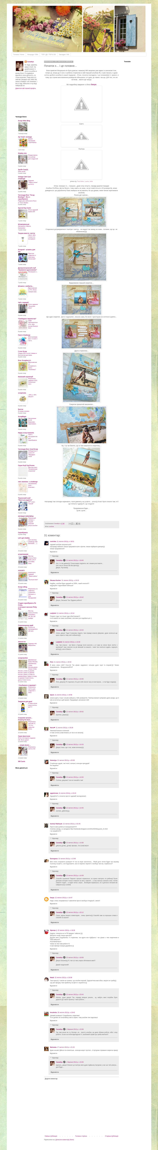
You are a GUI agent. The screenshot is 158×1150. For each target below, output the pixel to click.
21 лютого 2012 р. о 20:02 (74, 712)
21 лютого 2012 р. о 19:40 (74, 560)
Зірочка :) (53, 930)
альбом (51, 526)
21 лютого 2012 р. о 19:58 (63, 695)
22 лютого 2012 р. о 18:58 (74, 957)
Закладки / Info (64, 54)
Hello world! (21, 171)
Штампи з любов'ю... (25, 286)
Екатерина (54, 859)
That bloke (80, 181)
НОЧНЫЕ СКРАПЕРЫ (26, 516)
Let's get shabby (24, 538)
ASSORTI (21, 570)
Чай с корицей (23, 302)
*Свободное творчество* (27, 319)
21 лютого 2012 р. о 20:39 (66, 760)
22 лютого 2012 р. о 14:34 (74, 777)
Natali (52, 977)
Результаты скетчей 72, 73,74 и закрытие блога (32, 725)
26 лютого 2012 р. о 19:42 (66, 1012)
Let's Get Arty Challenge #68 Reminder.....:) (32, 541)
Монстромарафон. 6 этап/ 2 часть (32, 338)
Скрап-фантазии (24, 736)
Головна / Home (18, 54)
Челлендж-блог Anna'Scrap (28, 449)
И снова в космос (23, 411)
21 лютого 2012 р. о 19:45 (74, 679)
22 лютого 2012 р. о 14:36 (74, 843)
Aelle (91, 181)
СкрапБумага (23, 532)
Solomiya (53, 760)
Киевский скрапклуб (25, 377)
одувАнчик (54, 793)
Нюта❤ (52, 728)
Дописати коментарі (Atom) (64, 1140)
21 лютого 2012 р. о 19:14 (65, 613)
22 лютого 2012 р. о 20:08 (63, 977)
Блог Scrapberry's (24, 360)
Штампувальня (23, 224)
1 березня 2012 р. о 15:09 (74, 1062)
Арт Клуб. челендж (25, 137)
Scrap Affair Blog (24, 121)
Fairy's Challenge (24, 335)
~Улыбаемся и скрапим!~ (27, 685)
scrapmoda (22, 393)
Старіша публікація (111, 1136)
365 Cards (21, 761)
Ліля (51, 662)
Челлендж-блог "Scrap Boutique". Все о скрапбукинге (26, 197)
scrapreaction (23, 658)
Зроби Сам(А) (23, 169)
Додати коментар (51, 1079)
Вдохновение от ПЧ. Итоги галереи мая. (32, 289)
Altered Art (22, 642)
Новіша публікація (51, 1136)
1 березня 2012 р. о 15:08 (74, 1029)
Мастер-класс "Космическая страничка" (32, 469)
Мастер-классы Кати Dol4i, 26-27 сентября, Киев (32, 559)
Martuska (53, 1047)
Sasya (93, 84)
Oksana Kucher (55, 580)
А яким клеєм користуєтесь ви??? (32, 705)
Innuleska (53, 1012)
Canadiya (57, 523)
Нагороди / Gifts (32, 54)
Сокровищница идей (25, 625)
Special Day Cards (24, 208)
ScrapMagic (22, 416)
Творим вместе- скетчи (26, 233)
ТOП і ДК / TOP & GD (48, 54)
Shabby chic (22, 153)
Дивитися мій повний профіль (25, 88)
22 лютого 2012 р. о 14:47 (63, 898)
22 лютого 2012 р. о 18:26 (66, 930)
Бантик (20, 409)
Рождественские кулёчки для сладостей (33, 157)
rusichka (53, 541)
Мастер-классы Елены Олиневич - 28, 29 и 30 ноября (33, 614)
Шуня (52, 695)
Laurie (87, 181)
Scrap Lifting (22, 587)
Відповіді (55, 556)
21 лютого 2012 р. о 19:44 (74, 630)
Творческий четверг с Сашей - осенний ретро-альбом (32, 521)
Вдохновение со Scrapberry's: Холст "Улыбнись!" (32, 365)
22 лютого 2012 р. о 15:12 (74, 912)
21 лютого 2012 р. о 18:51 (65, 541)
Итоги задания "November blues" (33, 306)
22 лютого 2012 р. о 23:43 (74, 994)
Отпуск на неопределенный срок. (33, 629)
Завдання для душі (25, 701)
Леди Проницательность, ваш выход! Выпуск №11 (33, 324)
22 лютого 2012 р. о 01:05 (71, 824)
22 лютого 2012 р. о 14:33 (74, 744)
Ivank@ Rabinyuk (56, 824)
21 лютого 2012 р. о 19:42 (74, 597)
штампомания (23, 554)
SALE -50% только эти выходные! (32, 237)
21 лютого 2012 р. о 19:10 (70, 580)
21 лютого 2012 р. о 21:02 (71, 642)
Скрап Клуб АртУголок (26, 465)
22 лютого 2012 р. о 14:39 (74, 875)
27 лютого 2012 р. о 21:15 (66, 1047)
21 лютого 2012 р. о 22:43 (67, 793)
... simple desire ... (24, 745)
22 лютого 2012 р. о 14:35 (74, 808)
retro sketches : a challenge (28, 482)
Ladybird (53, 613)
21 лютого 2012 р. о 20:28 (64, 728)
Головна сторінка (81, 1136)
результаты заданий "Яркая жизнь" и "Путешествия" (33, 576)
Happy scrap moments (26, 433)
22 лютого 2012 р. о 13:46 (67, 859)
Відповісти (53, 552)
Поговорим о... (33, 272)
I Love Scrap (22, 351)
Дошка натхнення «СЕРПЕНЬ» (32, 140)
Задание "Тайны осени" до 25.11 (33, 182)
